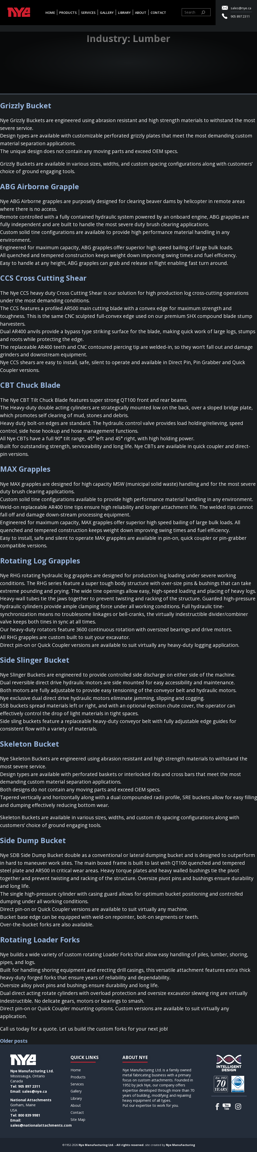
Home (50, 12)
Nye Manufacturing (180, 1145)
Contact (158, 12)
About (141, 12)
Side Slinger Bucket (34, 660)
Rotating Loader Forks (40, 939)
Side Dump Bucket (33, 840)
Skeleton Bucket (29, 744)
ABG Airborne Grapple (39, 186)
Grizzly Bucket (25, 105)
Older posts (14, 1040)
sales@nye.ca (241, 8)
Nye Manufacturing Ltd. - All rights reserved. (111, 1145)
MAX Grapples (25, 469)
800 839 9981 (29, 1115)
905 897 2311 (240, 16)
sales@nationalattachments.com (41, 1125)
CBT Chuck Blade (30, 385)
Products (68, 12)
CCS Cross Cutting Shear (43, 278)
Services (88, 12)
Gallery (107, 12)
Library (124, 12)
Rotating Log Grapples (40, 560)
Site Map (78, 1119)
